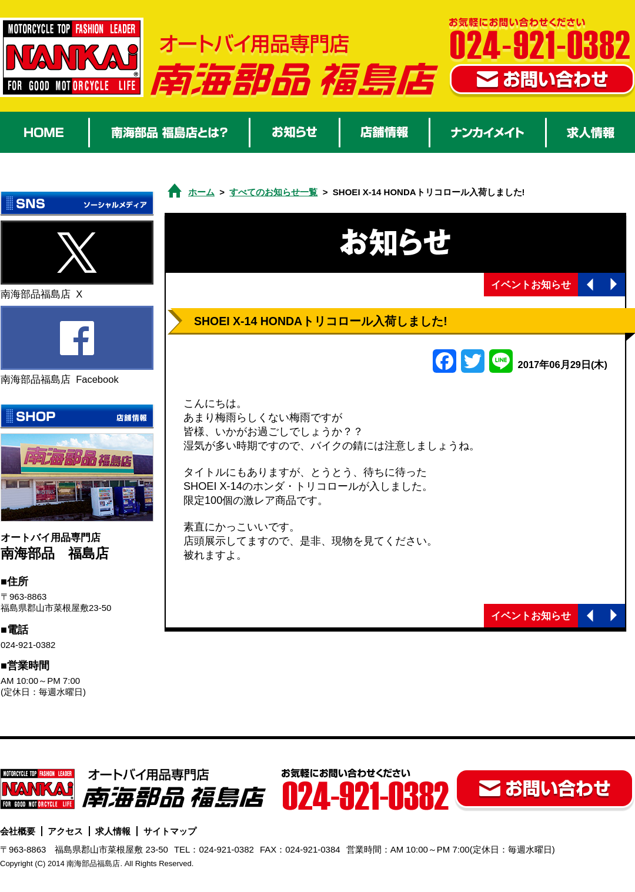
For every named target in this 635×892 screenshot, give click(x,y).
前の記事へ (589, 284)
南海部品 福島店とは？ (169, 132)
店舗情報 (384, 132)
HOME (44, 132)
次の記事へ (613, 284)
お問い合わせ (542, 81)
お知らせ (294, 132)
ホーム (201, 192)
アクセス (65, 831)
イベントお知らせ (531, 284)
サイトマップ (169, 831)
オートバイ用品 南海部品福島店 (71, 57)
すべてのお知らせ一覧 (273, 192)
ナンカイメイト (487, 132)
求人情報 (591, 132)
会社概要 (17, 831)
